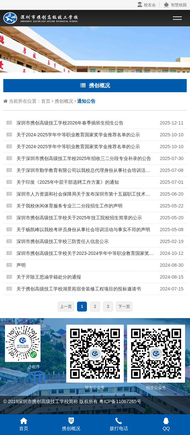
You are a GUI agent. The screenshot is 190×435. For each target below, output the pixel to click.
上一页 (66, 306)
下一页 (124, 306)
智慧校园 (175, 5)
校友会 (146, 4)
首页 (45, 101)
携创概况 (64, 101)
